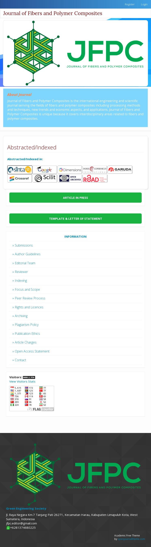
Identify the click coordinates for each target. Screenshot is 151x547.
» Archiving (20, 316)
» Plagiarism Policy (25, 324)
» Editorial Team (23, 263)
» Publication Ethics (26, 333)
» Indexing (19, 280)
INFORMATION (75, 236)
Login (144, 4)
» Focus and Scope (26, 289)
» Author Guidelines (26, 254)
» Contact (19, 360)
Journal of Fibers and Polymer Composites (52, 13)
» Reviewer (20, 272)
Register (130, 4)
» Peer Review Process (28, 298)
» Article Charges (24, 342)
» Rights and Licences (27, 307)
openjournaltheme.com (131, 539)
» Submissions (22, 245)
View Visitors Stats (22, 381)
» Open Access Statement (30, 351)
